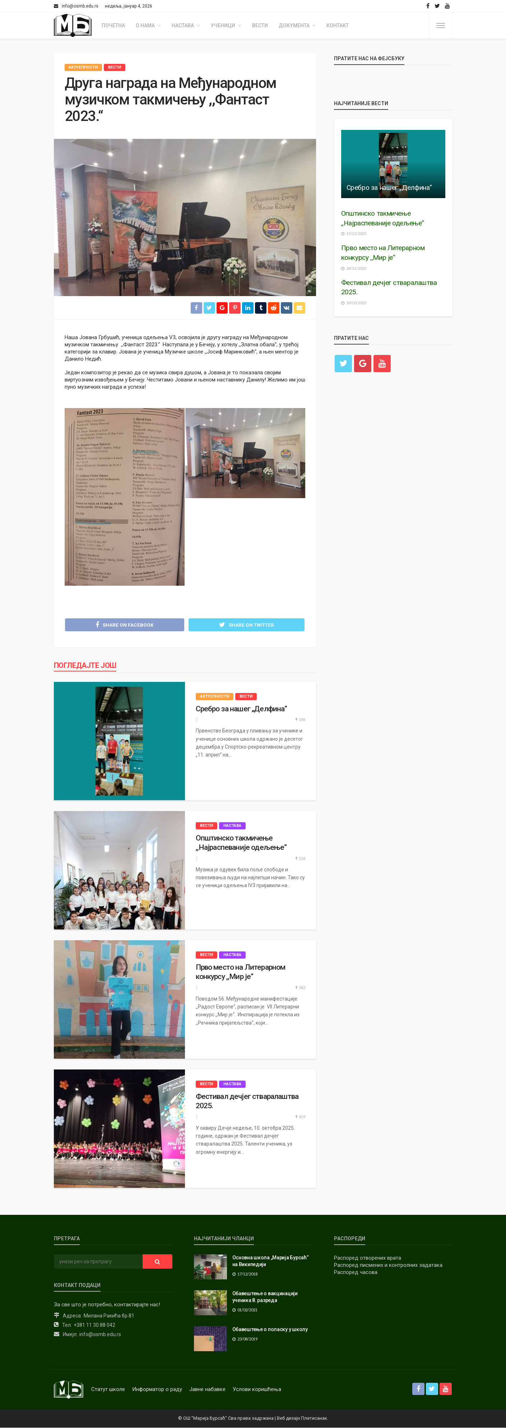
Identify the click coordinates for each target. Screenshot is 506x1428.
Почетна (113, 25)
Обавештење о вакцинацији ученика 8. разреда (265, 1297)
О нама (145, 25)
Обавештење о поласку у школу (270, 1330)
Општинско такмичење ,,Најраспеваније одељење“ (241, 843)
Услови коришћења (257, 1389)
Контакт (337, 25)
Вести (260, 25)
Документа (294, 25)
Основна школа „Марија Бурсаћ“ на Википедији (270, 1261)
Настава (183, 25)
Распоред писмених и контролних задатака (388, 1265)
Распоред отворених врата (367, 1258)
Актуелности (83, 67)
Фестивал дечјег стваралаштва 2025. (247, 1101)
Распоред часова (355, 1272)
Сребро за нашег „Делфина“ (241, 709)
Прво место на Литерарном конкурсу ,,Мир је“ (241, 972)
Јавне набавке (207, 1389)
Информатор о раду (157, 1389)
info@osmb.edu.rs (100, 1335)
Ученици (223, 25)
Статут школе (108, 1389)
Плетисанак (314, 1418)
